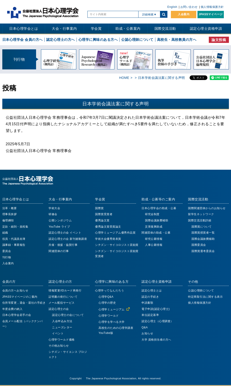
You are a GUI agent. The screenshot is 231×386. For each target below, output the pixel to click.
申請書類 (147, 302)
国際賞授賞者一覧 (203, 232)
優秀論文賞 (102, 220)
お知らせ (147, 333)
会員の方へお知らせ (15, 290)
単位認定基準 (150, 315)
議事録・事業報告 (13, 244)
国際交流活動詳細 (199, 220)
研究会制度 (152, 214)
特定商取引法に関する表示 (205, 296)
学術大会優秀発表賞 (108, 239)
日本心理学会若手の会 (16, 315)
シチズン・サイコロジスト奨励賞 (117, 244)
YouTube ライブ (59, 226)
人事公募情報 (153, 244)
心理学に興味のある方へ (98, 39)
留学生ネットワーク (201, 214)
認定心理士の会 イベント (65, 232)
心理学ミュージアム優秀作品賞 (115, 232)
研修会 (53, 214)
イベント (58, 333)
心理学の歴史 (107, 302)
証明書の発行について (63, 296)
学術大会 (54, 208)
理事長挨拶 (9, 214)
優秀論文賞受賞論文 (108, 226)
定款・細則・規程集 (15, 226)
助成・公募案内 (128, 28)
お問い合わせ (189, 7)
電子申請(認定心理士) (156, 309)
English (172, 7)
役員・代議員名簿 (13, 239)
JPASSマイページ (210, 14)
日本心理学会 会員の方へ (22, 39)
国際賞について (201, 226)
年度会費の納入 (12, 309)
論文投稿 (219, 40)
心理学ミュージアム (112, 309)
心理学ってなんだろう (109, 290)
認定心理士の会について (68, 315)
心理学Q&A (106, 296)
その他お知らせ (59, 345)
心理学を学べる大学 (112, 322)
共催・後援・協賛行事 (63, 244)
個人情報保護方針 (212, 7)
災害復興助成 (153, 226)
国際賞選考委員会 (203, 251)
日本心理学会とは (23, 28)
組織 (5, 232)
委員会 (6, 251)
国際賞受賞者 (103, 214)
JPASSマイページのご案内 (19, 296)
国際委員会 (198, 244)
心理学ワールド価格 (62, 339)
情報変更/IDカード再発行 (65, 290)
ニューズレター (62, 327)
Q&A (145, 327)
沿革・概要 (9, 208)
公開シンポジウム (60, 220)
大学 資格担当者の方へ (156, 339)
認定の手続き (150, 296)
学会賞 (96, 28)
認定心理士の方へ (60, 39)
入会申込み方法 (62, 321)
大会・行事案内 (64, 28)
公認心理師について (137, 39)
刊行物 (6, 257)
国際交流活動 (165, 28)
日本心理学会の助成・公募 (159, 208)
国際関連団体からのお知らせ (207, 208)
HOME (124, 77)
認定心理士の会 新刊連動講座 (68, 239)
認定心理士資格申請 (206, 28)
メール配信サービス (62, 302)
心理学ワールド (109, 315)
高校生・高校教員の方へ (177, 39)
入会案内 (183, 14)
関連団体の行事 (59, 251)
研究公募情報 (153, 239)
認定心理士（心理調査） (157, 321)
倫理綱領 (8, 220)
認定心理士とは (152, 290)
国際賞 (99, 208)
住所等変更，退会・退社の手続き (24, 302)
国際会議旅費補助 (156, 220)
